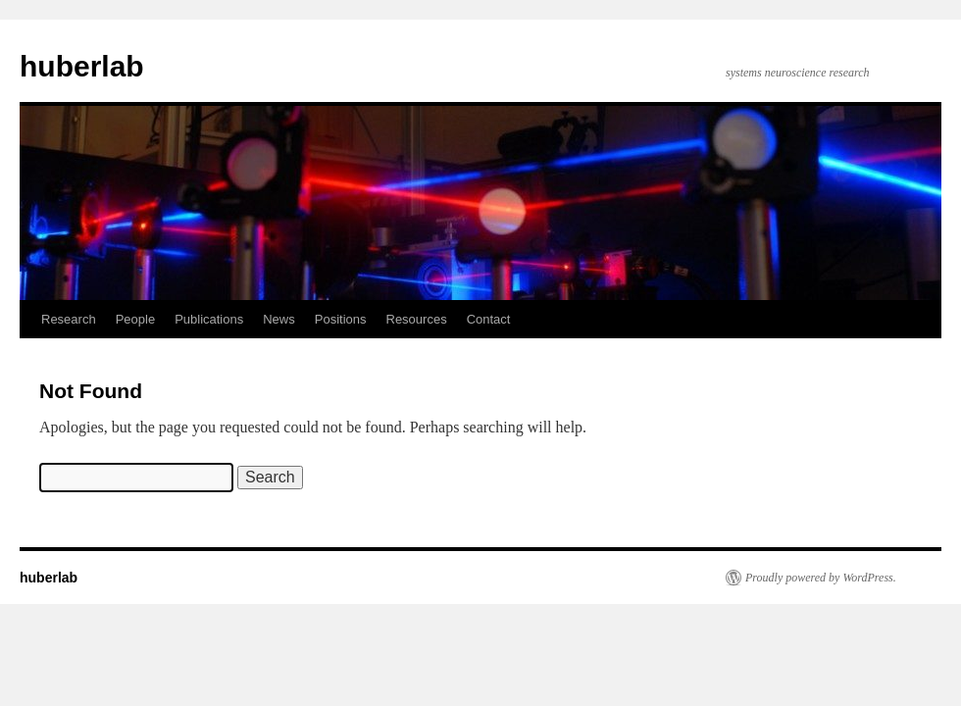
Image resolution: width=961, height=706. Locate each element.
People (135, 319)
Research (68, 319)
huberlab (82, 66)
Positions (341, 319)
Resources (416, 319)
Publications (209, 319)
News (279, 319)
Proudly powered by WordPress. (820, 577)
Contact (489, 319)
